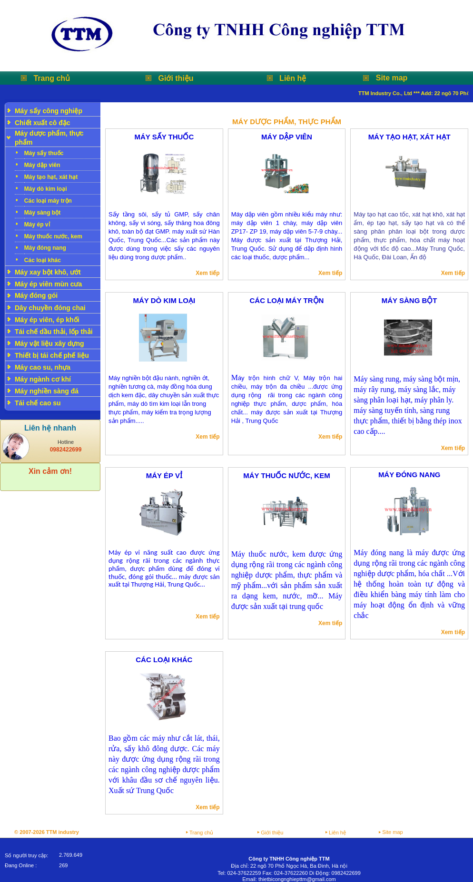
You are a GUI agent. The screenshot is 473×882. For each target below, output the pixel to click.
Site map (392, 78)
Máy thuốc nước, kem (53, 236)
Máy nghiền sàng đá (47, 391)
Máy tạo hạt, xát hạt (51, 177)
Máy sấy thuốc (44, 153)
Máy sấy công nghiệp (48, 111)
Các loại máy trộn (48, 200)
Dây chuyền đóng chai (50, 308)
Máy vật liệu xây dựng (49, 343)
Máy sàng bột (42, 212)
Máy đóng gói (36, 295)
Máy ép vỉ (37, 224)
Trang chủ (51, 78)
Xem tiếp (207, 273)
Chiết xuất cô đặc (42, 123)
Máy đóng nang (45, 248)
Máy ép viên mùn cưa (48, 284)
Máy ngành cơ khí (43, 379)
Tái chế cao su (38, 403)
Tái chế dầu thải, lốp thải (54, 331)
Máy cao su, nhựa (42, 367)
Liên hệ (292, 78)
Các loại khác (42, 260)
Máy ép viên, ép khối (47, 319)
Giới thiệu (176, 78)
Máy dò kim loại (45, 189)
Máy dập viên (42, 165)
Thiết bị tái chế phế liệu (52, 355)
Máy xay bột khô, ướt (48, 272)
